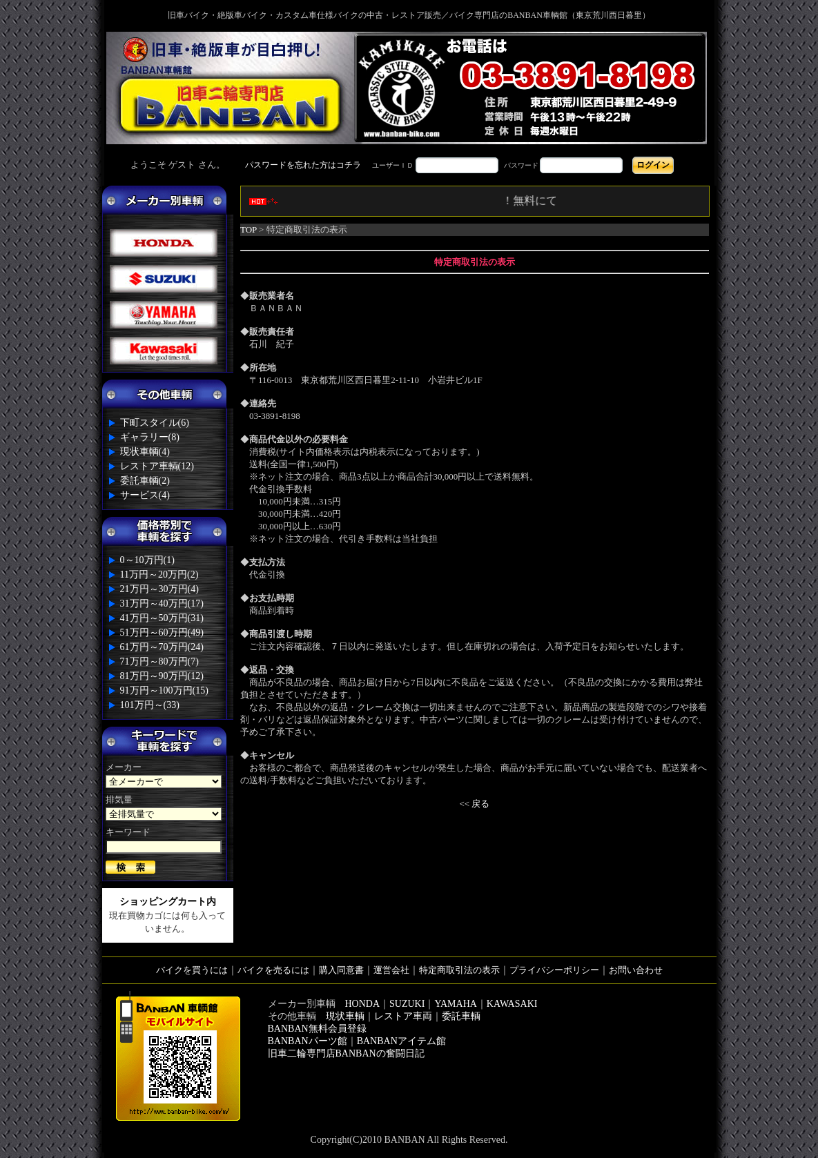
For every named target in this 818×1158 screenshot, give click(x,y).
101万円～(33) (149, 705)
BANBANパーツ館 (307, 1041)
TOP (248, 229)
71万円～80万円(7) (159, 661)
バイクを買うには (192, 970)
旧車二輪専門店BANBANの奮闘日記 (346, 1053)
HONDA (362, 1004)
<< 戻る (475, 803)
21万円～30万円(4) (159, 589)
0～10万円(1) (147, 560)
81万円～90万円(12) (162, 676)
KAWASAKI (512, 1004)
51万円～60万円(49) (162, 632)
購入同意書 (341, 970)
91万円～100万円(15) (164, 690)
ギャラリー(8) (149, 437)
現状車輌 (345, 1016)
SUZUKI (407, 1004)
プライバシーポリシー (554, 970)
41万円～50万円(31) (162, 618)
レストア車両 (403, 1016)
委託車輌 (461, 1016)
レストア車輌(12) (157, 466)
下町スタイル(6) (154, 423)
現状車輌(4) (145, 451)
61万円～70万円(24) (162, 647)
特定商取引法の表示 (459, 970)
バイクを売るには (273, 970)
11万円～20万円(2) (159, 574)
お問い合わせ (636, 970)
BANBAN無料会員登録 (317, 1028)
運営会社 (391, 970)
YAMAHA (455, 1004)
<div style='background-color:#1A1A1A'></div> (409, 165)
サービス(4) (145, 495)
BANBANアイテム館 (401, 1041)
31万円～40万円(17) (162, 603)
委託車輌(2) (145, 480)
